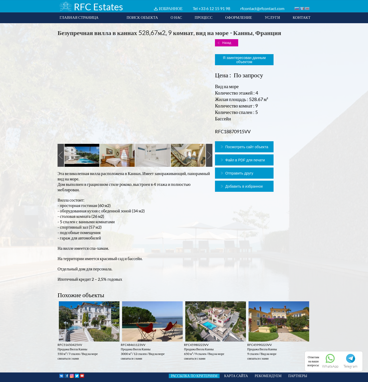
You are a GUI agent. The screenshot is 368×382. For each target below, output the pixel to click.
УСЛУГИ (272, 17)
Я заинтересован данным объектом (244, 60)
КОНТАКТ (301, 17)
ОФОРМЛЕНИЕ (238, 17)
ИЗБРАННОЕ (171, 8)
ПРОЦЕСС (203, 17)
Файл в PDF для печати (245, 160)
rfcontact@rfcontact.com (262, 8)
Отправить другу (239, 173)
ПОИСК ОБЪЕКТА (142, 17)
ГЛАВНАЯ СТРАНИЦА (79, 17)
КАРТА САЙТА (236, 376)
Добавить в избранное (244, 186)
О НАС (176, 17)
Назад (226, 43)
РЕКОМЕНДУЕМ (268, 376)
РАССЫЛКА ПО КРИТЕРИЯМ (194, 376)
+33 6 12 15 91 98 (214, 8)
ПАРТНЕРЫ (297, 376)
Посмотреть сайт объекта (246, 147)
